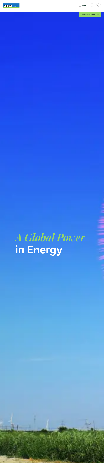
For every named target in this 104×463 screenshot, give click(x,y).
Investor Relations (90, 15)
